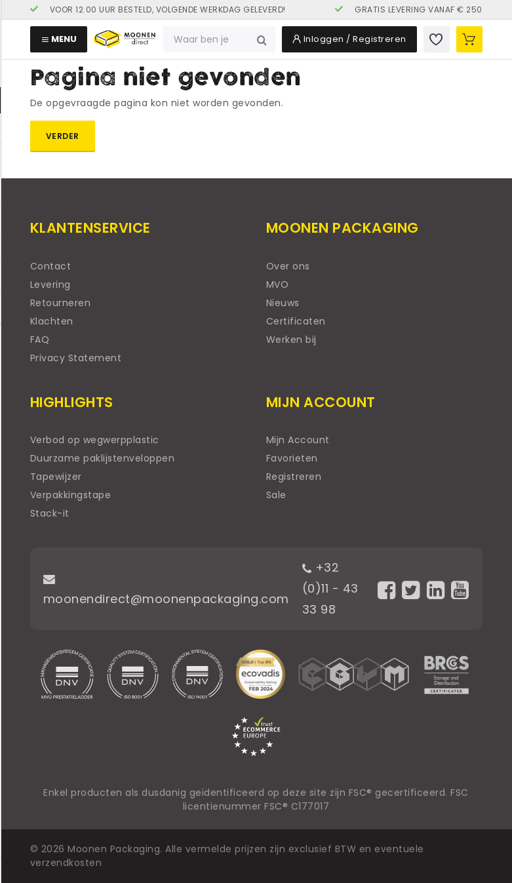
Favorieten (292, 458)
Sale (276, 494)
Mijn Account (298, 439)
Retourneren (60, 302)
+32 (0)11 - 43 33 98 (330, 588)
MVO (277, 284)
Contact (50, 266)
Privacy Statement (76, 357)
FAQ (40, 339)
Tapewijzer (56, 476)
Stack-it (49, 513)
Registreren (294, 476)
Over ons (288, 266)
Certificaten (296, 321)
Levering (50, 284)
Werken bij (291, 339)
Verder (62, 136)
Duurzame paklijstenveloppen (102, 458)
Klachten (51, 321)
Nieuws (283, 302)
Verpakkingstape (70, 494)
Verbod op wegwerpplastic (94, 439)
